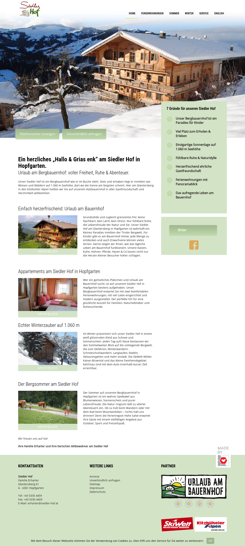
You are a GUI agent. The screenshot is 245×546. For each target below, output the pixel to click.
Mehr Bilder (47, 251)
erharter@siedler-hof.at (43, 503)
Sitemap (95, 484)
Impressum (97, 488)
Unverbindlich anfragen (84, 134)
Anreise (94, 476)
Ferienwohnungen (152, 13)
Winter (189, 13)
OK (210, 541)
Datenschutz (98, 492)
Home (132, 13)
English (219, 13)
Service (204, 13)
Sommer (174, 13)
